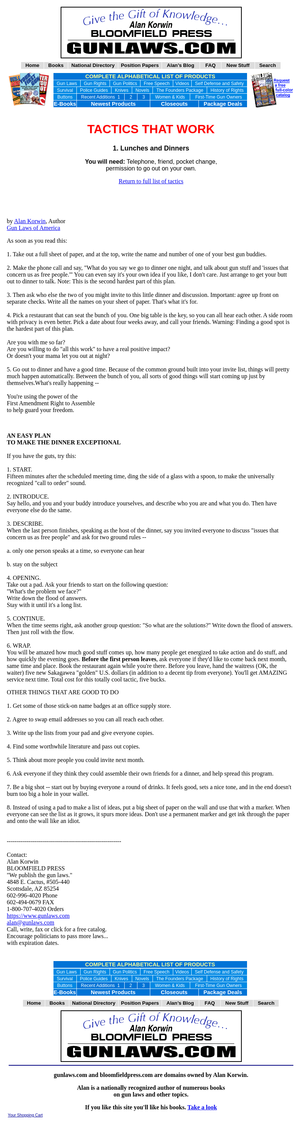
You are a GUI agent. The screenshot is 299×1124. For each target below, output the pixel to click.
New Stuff (238, 65)
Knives (121, 90)
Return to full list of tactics (151, 181)
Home (32, 65)
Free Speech (157, 83)
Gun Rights (95, 83)
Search (267, 65)
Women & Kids (170, 97)
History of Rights (227, 90)
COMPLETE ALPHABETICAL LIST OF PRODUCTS (150, 76)
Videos (182, 83)
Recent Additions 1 (100, 97)
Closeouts (174, 104)
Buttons (65, 97)
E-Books (65, 104)
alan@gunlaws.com (30, 922)
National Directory (93, 65)
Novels (143, 90)
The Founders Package (179, 90)
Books (56, 65)
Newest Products (113, 104)
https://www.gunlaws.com (38, 916)
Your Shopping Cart (25, 1115)
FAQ (210, 65)
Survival (65, 90)
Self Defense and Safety (219, 83)
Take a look (202, 1107)
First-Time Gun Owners (218, 97)
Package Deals (223, 104)
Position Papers (140, 65)
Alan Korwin (30, 221)
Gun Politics (125, 83)
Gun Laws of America (33, 228)
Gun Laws (66, 83)
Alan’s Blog (180, 65)
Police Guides (94, 90)
